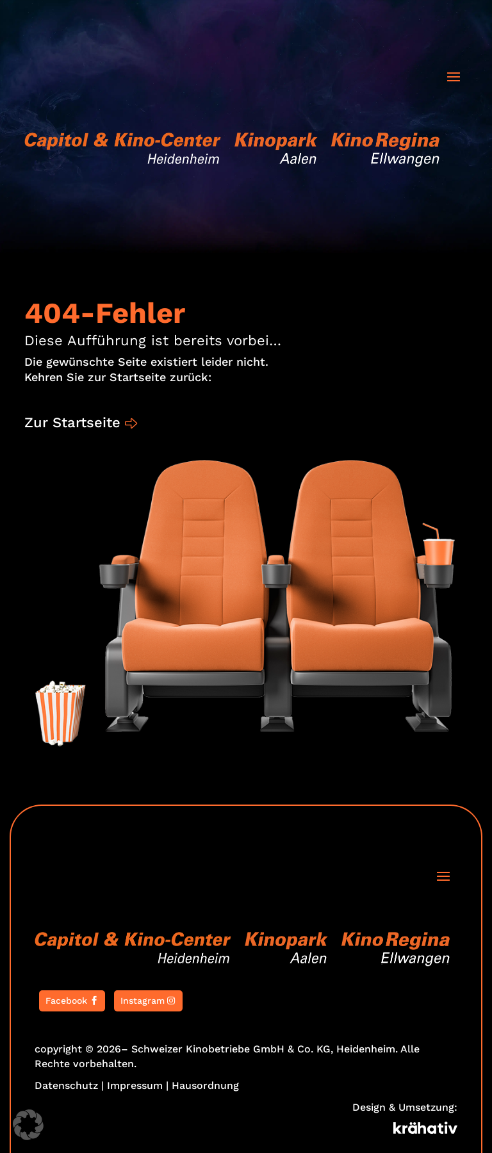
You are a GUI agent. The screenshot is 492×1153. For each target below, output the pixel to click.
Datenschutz (66, 1085)
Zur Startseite (72, 422)
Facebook (66, 1000)
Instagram (142, 1000)
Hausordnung (205, 1085)
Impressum (135, 1085)
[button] (28, 1125)
